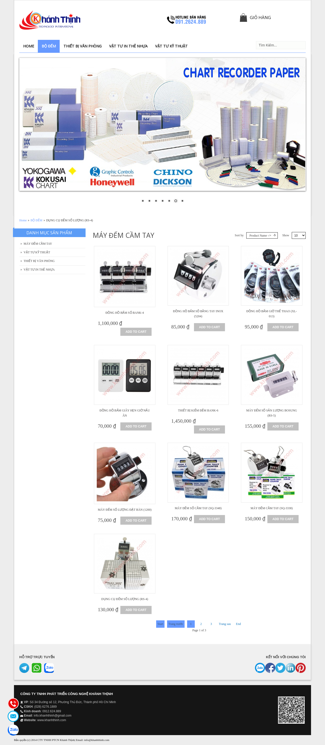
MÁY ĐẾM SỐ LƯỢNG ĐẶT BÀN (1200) (124, 509)
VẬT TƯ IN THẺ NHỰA (39, 269)
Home (23, 220)
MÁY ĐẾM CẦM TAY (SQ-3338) (272, 508)
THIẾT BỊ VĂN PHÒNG (39, 261)
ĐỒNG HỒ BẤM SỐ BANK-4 (125, 312)
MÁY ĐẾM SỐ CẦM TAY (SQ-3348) (198, 508)
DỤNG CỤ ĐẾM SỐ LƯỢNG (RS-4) (124, 599)
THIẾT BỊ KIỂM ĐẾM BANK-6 (198, 410)
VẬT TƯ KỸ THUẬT (37, 252)
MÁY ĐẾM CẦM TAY (38, 243)
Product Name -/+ (260, 235)
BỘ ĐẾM (36, 220)
